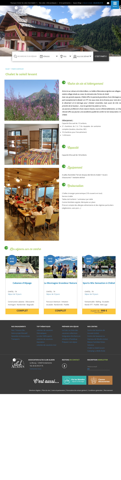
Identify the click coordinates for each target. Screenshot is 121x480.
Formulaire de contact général (76, 390)
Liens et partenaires (58, 390)
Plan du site (46, 390)
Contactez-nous (35, 369)
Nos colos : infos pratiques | (48, 3)
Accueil (7, 69)
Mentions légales (35, 390)
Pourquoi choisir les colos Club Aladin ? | (24, 3)
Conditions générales (95, 390)
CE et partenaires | (65, 3)
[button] (101, 56)
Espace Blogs (77, 3)
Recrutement (108, 390)
